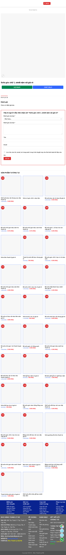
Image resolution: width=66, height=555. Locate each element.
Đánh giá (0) (4, 97)
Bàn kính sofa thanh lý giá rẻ (31, 464)
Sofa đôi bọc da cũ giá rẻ (8, 405)
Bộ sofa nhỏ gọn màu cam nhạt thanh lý (32, 228)
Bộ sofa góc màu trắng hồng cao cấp (33, 406)
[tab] (4, 97)
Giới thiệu (31, 522)
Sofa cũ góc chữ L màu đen (31, 198)
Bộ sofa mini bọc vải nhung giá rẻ (55, 316)
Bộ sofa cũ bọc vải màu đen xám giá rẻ (11, 317)
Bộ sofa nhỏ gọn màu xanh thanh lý (11, 465)
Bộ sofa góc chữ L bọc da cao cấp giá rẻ (10, 435)
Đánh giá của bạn (9, 116)
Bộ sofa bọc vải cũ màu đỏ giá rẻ (55, 198)
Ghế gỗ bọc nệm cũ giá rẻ (31, 376)
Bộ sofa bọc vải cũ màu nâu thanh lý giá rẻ (9, 376)
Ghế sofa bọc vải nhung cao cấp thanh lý (11, 198)
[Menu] (47, 3)
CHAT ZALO (48, 87)
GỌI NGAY (17, 87)
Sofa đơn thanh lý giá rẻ (8, 257)
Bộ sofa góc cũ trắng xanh (31, 346)
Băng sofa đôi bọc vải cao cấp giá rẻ (32, 435)
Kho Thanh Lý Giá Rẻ (15, 540)
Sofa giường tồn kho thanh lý (54, 435)
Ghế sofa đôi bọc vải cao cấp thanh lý (54, 406)
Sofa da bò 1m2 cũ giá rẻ (30, 316)
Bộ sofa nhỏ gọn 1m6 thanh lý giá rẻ (11, 346)
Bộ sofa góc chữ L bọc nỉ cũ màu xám (55, 258)
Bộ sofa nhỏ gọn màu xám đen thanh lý (10, 287)
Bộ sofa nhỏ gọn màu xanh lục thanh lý (54, 346)
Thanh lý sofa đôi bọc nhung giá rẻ (33, 258)
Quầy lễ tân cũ (43, 542)
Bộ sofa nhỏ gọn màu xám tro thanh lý (10, 228)
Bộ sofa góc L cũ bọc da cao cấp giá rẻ (54, 228)
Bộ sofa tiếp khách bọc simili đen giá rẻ (54, 287)
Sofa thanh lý (33, 10)
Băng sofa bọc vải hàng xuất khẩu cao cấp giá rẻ (53, 465)
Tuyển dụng (31, 525)
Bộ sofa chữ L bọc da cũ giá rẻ (32, 287)
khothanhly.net (13, 538)
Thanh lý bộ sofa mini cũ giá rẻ (10, 494)
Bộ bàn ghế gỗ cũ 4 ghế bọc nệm (55, 376)
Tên (5, 137)
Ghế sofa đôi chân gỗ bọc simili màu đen (32, 494)
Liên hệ (59, 541)
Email (5, 144)
